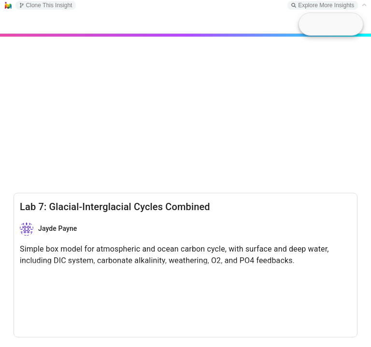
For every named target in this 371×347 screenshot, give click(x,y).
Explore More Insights (322, 5)
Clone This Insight (45, 5)
